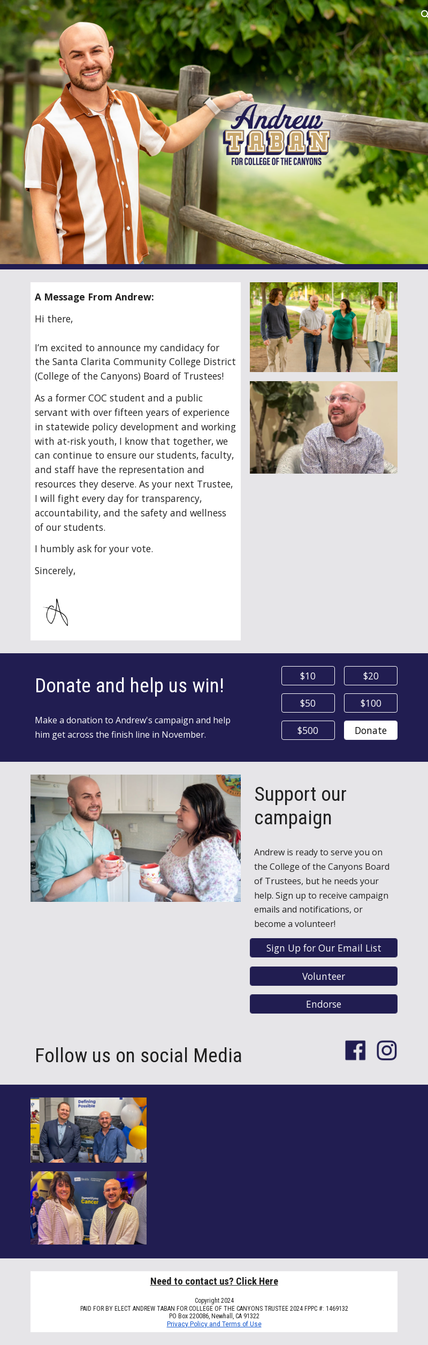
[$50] (308, 703)
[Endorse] (323, 1004)
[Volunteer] (323, 976)
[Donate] (371, 730)
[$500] (308, 730)
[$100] (371, 703)
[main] (135, 433)
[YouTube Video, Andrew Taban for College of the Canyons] (277, 1171)
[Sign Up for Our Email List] (323, 948)
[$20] (371, 676)
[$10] (308, 676)
